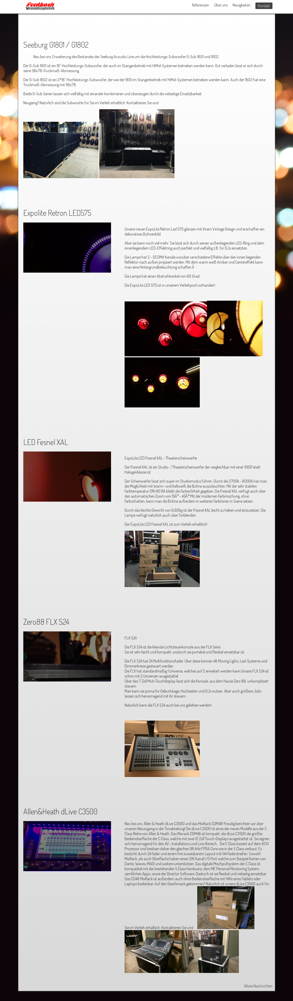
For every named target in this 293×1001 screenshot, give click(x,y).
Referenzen (200, 5)
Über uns (221, 5)
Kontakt (264, 5)
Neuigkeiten (241, 5)
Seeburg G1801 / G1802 (55, 44)
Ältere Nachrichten (258, 985)
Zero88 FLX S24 (46, 621)
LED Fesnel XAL (45, 442)
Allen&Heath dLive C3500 (60, 811)
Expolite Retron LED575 (57, 212)
